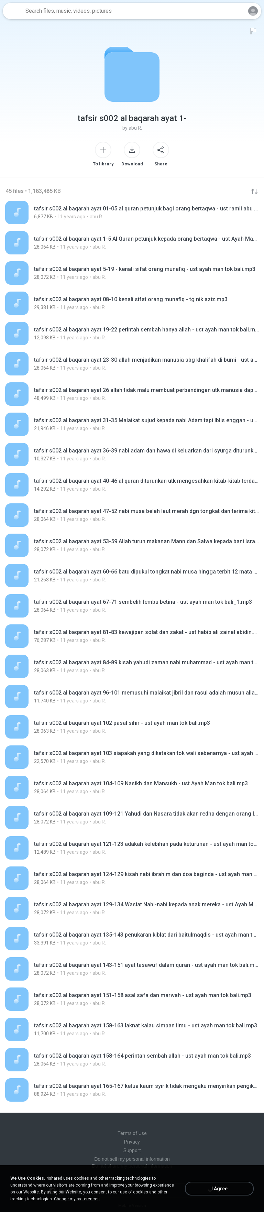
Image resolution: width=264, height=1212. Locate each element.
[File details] (132, 212)
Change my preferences (77, 1199)
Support (132, 1150)
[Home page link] (13, 11)
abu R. (135, 128)
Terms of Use (132, 1133)
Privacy (132, 1142)
